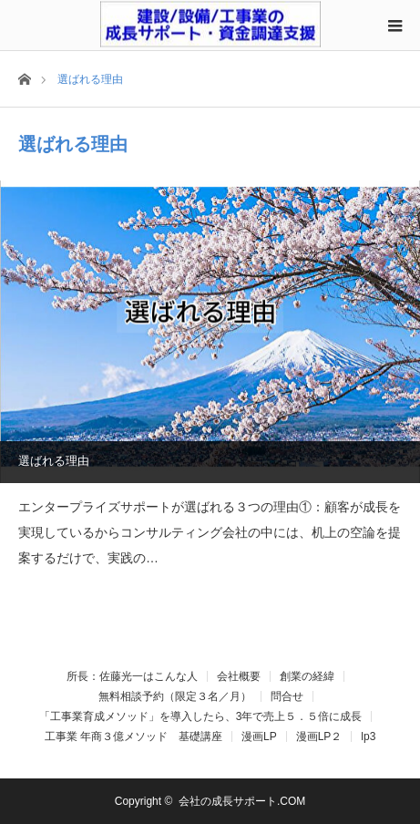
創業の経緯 (307, 676)
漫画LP (259, 736)
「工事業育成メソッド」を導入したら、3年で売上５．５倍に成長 (201, 716)
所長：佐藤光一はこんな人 (132, 676)
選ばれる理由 (53, 461)
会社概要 (239, 676)
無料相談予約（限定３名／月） (174, 696)
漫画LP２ (319, 736)
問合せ (287, 696)
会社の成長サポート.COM (242, 801)
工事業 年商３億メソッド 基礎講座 (133, 736)
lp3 (368, 736)
